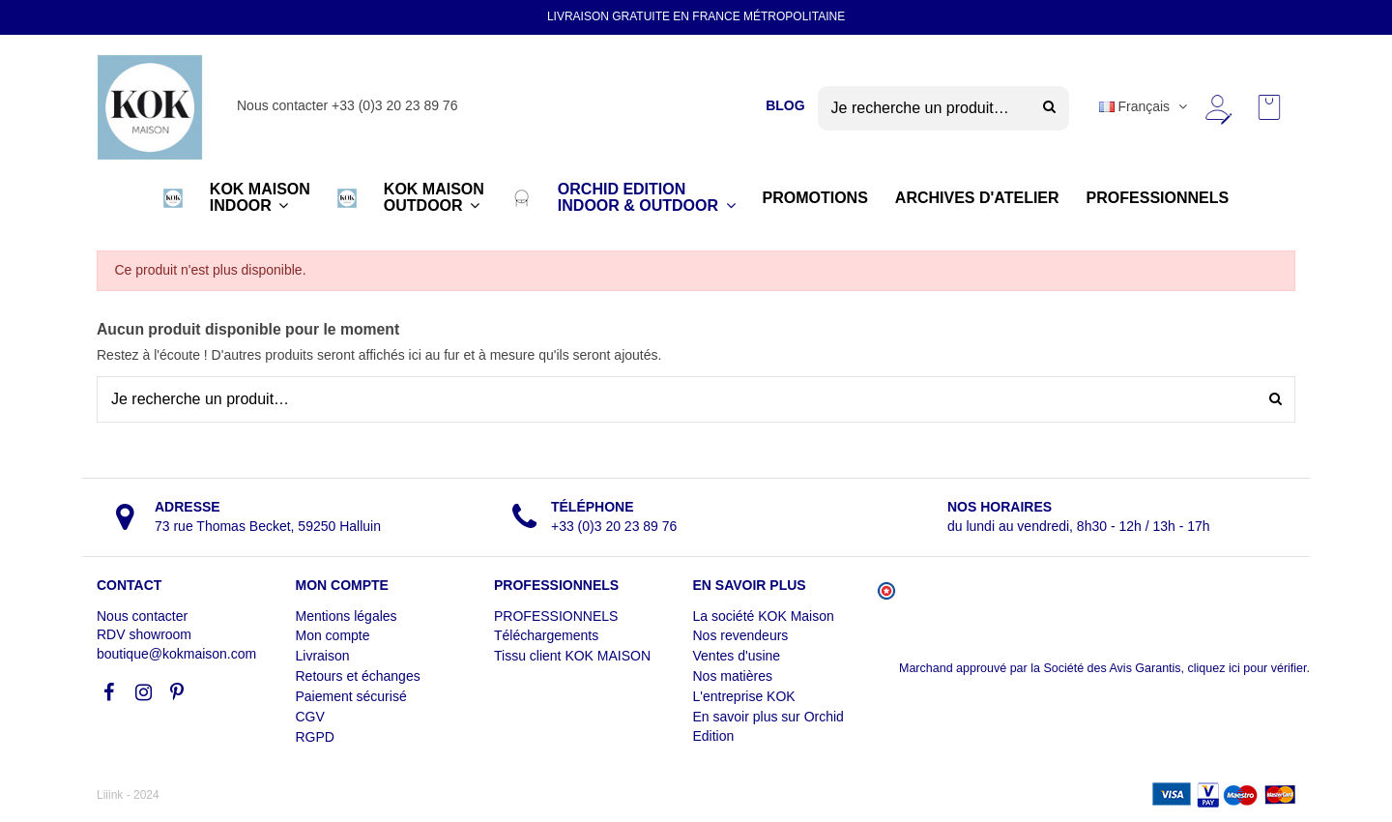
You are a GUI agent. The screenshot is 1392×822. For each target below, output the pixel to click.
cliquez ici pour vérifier (1247, 668)
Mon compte (333, 635)
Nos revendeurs (741, 635)
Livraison (323, 655)
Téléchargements (546, 635)
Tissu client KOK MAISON (572, 655)
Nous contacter (142, 616)
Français (1145, 106)
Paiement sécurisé (351, 696)
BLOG (785, 105)
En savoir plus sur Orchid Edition (768, 726)
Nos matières (732, 676)
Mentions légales (346, 616)
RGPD (315, 737)
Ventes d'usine (737, 655)
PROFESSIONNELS (556, 616)
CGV (310, 716)
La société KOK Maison (763, 616)
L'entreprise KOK (744, 696)
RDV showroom (144, 634)
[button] (173, 198)
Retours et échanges (358, 676)
